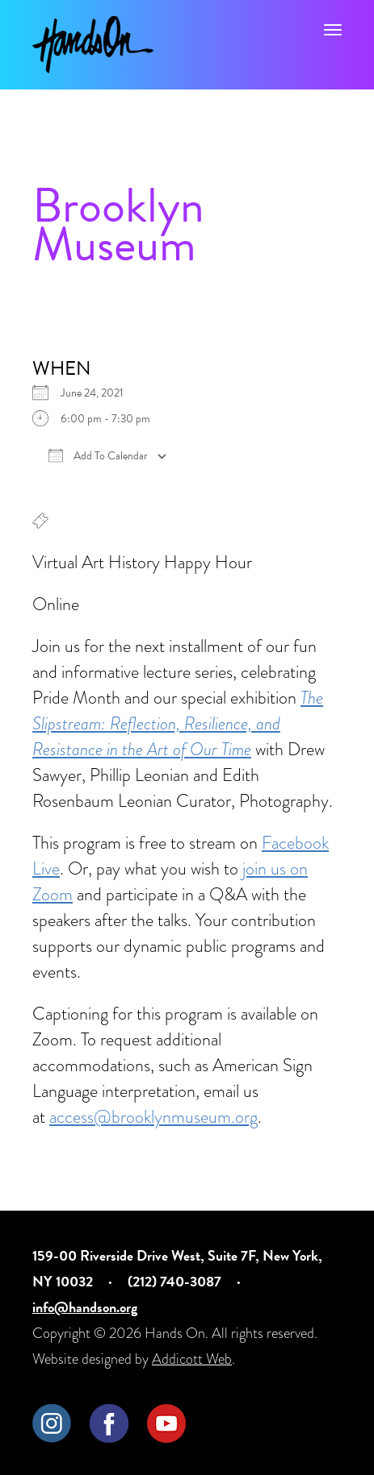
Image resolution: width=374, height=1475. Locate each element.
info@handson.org (84, 1307)
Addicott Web (192, 1358)
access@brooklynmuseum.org (153, 1116)
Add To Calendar (98, 456)
